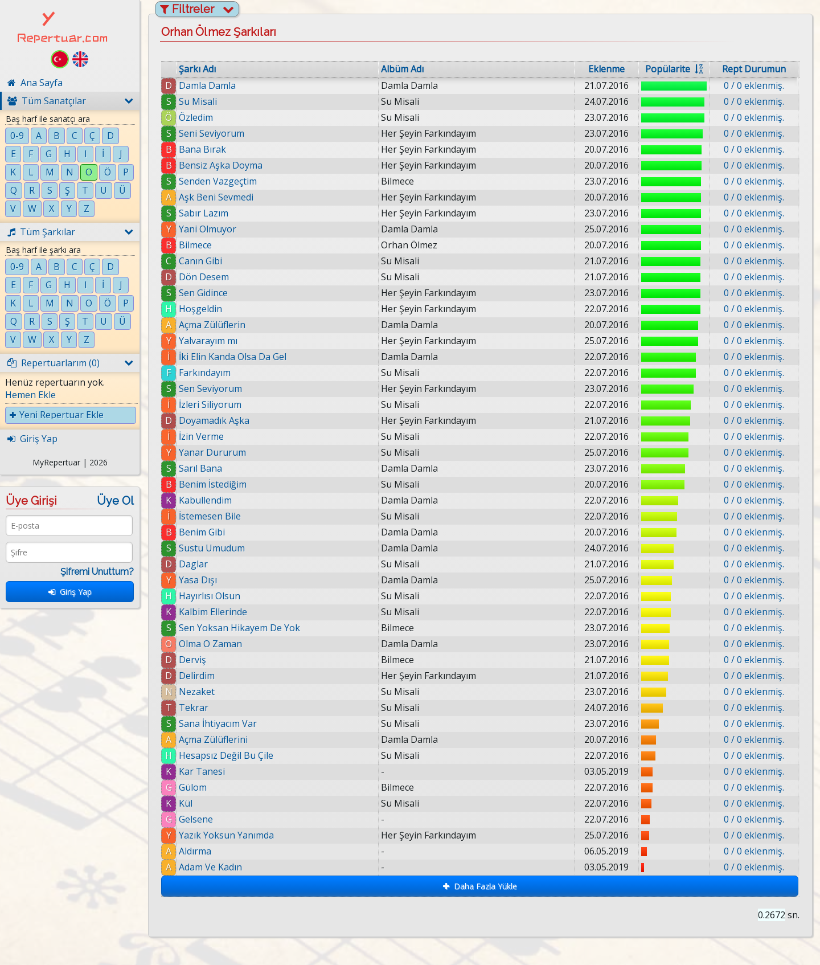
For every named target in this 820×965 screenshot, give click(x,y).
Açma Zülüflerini (213, 739)
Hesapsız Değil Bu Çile (226, 755)
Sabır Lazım (203, 213)
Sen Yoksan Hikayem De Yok (239, 627)
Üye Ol (115, 501)
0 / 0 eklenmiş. (754, 85)
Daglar (193, 564)
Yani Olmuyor (207, 229)
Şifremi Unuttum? (97, 571)
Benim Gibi (202, 532)
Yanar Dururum (212, 452)
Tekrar (193, 707)
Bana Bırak (202, 149)
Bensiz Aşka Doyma (221, 165)
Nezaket (197, 691)
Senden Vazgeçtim (218, 181)
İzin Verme (201, 436)
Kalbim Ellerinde (213, 612)
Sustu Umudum (212, 548)
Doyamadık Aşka (214, 420)
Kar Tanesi (202, 771)
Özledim (196, 117)
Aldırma (195, 851)
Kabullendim (205, 500)
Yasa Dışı (198, 580)
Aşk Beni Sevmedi (216, 197)
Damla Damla (207, 85)
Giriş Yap (70, 591)
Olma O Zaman (210, 643)
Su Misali (198, 101)
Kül (185, 803)
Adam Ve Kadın (210, 867)
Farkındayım (205, 372)
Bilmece (195, 245)
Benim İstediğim (213, 484)
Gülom (193, 787)
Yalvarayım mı (208, 340)
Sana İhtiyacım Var (218, 723)
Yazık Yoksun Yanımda (226, 835)
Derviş (192, 659)
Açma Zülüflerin (212, 324)
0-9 (17, 135)
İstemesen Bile (210, 516)
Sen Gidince (203, 293)
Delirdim (197, 675)
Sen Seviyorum (210, 388)
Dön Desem (204, 277)
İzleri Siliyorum (210, 404)
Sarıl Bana (200, 468)
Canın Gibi (200, 261)
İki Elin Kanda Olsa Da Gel (232, 356)
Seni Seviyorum (211, 133)
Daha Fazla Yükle (480, 886)
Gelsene (196, 819)
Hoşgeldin (200, 308)
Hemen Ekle (30, 395)
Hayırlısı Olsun (209, 596)
